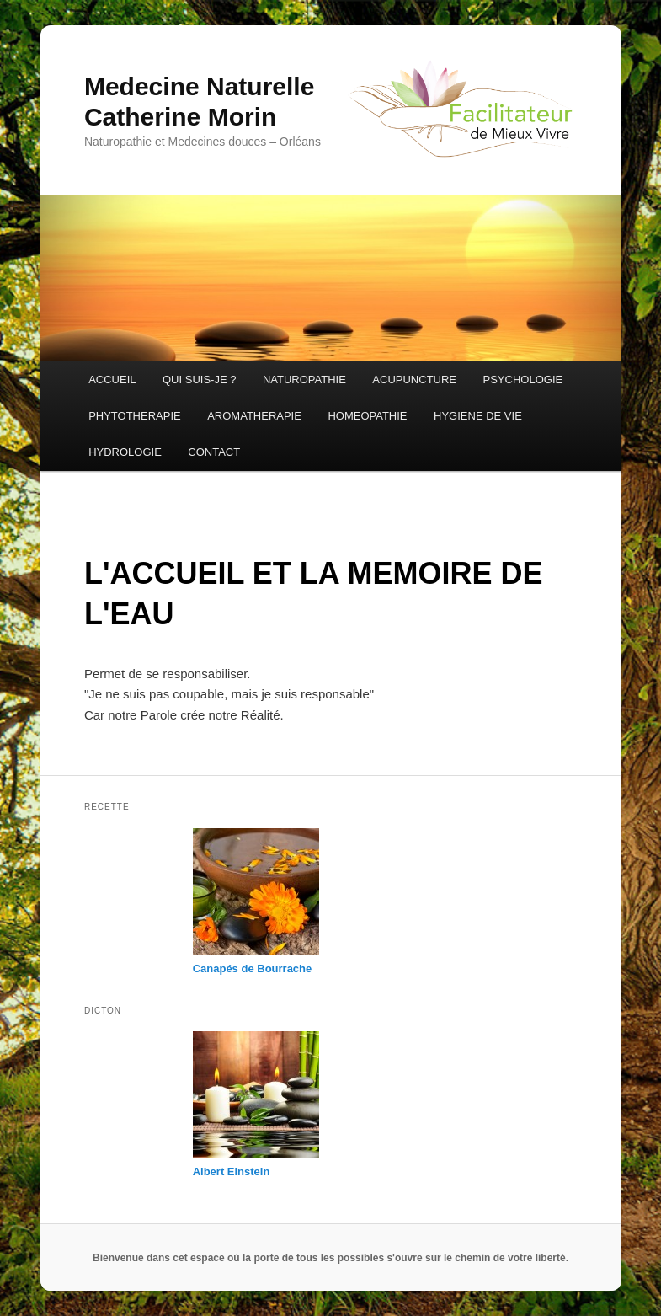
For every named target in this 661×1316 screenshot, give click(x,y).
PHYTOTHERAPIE (134, 415)
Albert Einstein (231, 1171)
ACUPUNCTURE (414, 379)
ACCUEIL (112, 379)
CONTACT (214, 452)
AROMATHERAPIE (254, 415)
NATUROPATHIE (304, 379)
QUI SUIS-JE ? (199, 379)
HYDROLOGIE (125, 452)
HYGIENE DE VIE (478, 415)
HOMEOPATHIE (367, 415)
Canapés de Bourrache (252, 968)
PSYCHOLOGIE (523, 379)
